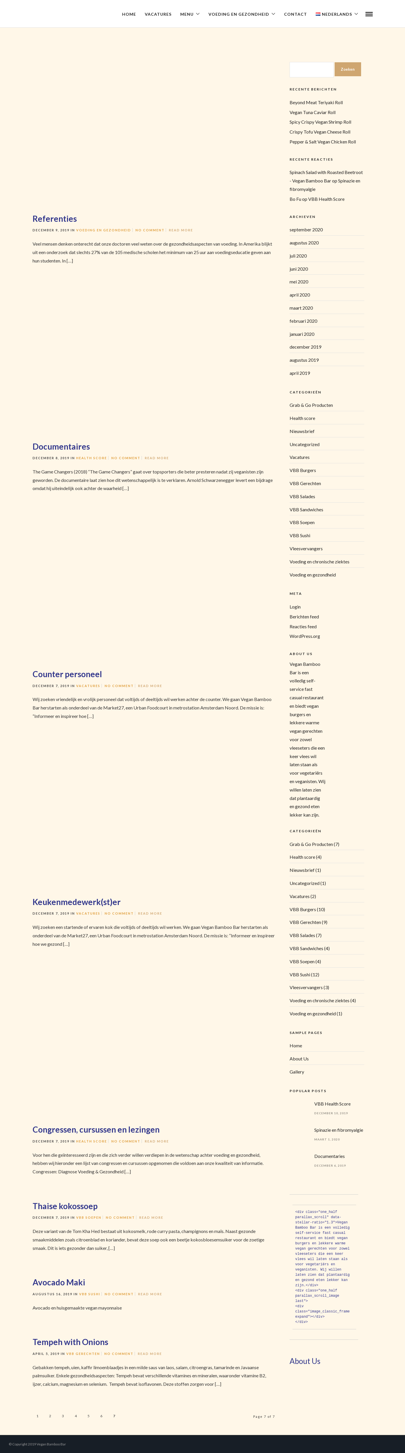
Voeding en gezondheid (103, 230)
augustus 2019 (304, 360)
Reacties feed (303, 626)
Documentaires (61, 446)
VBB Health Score (326, 199)
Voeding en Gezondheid (238, 14)
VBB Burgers (303, 470)
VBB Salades (302, 496)
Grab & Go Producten (311, 405)
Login (295, 606)
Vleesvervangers (306, 548)
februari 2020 (303, 321)
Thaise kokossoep (65, 1206)
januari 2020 (302, 334)
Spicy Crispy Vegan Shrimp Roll (320, 122)
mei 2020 (299, 281)
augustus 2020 (304, 242)
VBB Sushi (89, 1294)
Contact (295, 14)
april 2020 (300, 294)
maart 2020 (301, 308)
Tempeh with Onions (70, 1342)
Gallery (297, 1071)
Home (129, 14)
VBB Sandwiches (306, 509)
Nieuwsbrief (302, 431)
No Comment (150, 230)
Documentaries (329, 1156)
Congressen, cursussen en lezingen (96, 1129)
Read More (181, 230)
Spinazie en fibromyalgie (338, 1130)
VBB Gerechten (83, 1354)
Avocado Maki (59, 1282)
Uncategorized (305, 444)
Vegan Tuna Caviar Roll (313, 112)
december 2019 (305, 346)
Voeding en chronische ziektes (319, 561)
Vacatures (158, 14)
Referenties (55, 218)
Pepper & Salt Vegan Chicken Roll (323, 141)
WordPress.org (305, 636)
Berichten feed (304, 616)
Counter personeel (67, 674)
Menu (187, 14)
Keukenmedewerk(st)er (77, 902)
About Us (299, 1058)
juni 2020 (299, 269)
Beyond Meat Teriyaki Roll (316, 102)
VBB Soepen (88, 1217)
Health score (91, 458)
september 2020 (306, 229)
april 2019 (300, 373)
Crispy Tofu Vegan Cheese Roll (320, 131)
